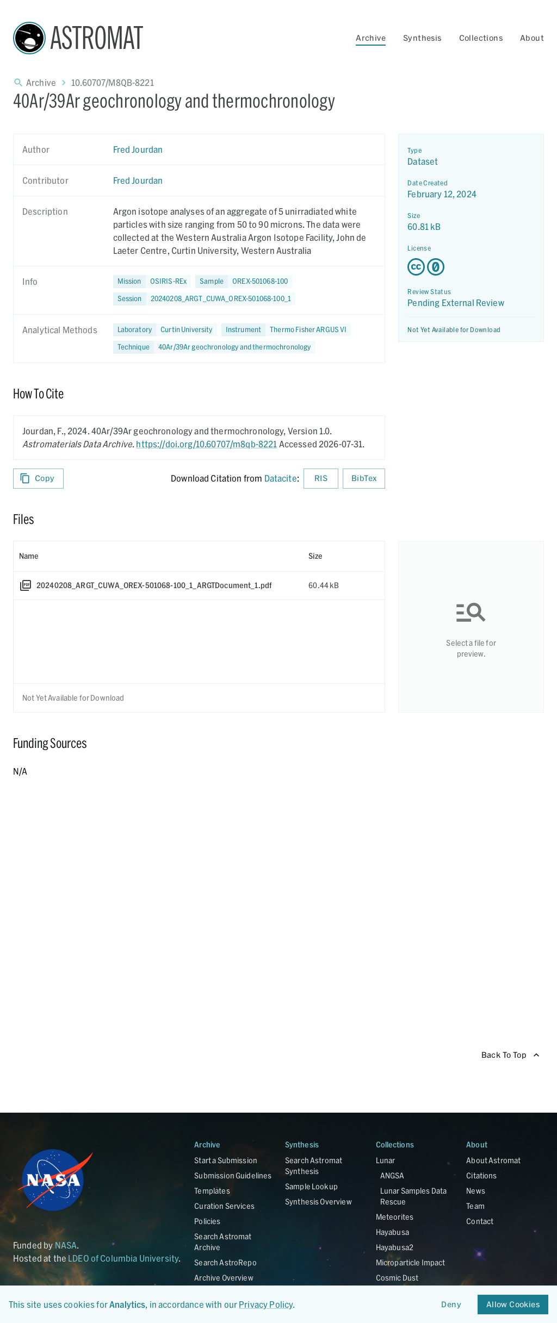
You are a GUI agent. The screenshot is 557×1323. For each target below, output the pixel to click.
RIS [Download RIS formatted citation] (321, 478)
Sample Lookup (311, 1186)
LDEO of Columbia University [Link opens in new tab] (123, 1258)
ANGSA (392, 1175)
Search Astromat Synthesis (313, 1166)
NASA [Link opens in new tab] (66, 1245)
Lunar (385, 1160)
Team (475, 1205)
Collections (481, 37)
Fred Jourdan (138, 149)
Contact (479, 1221)
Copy (38, 478)
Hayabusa (392, 1232)
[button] (243, 281)
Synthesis (422, 37)
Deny (451, 1305)
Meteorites (395, 1216)
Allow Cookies (513, 1305)
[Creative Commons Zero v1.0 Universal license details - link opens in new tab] (471, 267)
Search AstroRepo (225, 1262)
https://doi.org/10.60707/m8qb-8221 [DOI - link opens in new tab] (206, 444)
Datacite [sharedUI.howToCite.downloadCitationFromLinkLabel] (280, 478)
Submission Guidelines (232, 1175)
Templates (212, 1190)
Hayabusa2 (394, 1247)
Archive (371, 37)
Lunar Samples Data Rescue (413, 1196)
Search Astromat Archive (222, 1242)
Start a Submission (225, 1160)
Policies (207, 1221)
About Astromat (493, 1160)
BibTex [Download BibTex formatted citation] (364, 478)
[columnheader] (158, 556)
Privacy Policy (266, 1304)
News (475, 1190)
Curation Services (224, 1205)
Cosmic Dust (397, 1277)
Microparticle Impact (410, 1262)
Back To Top (510, 1055)
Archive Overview (223, 1277)
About (532, 37)
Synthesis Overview (318, 1201)
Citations (481, 1175)
